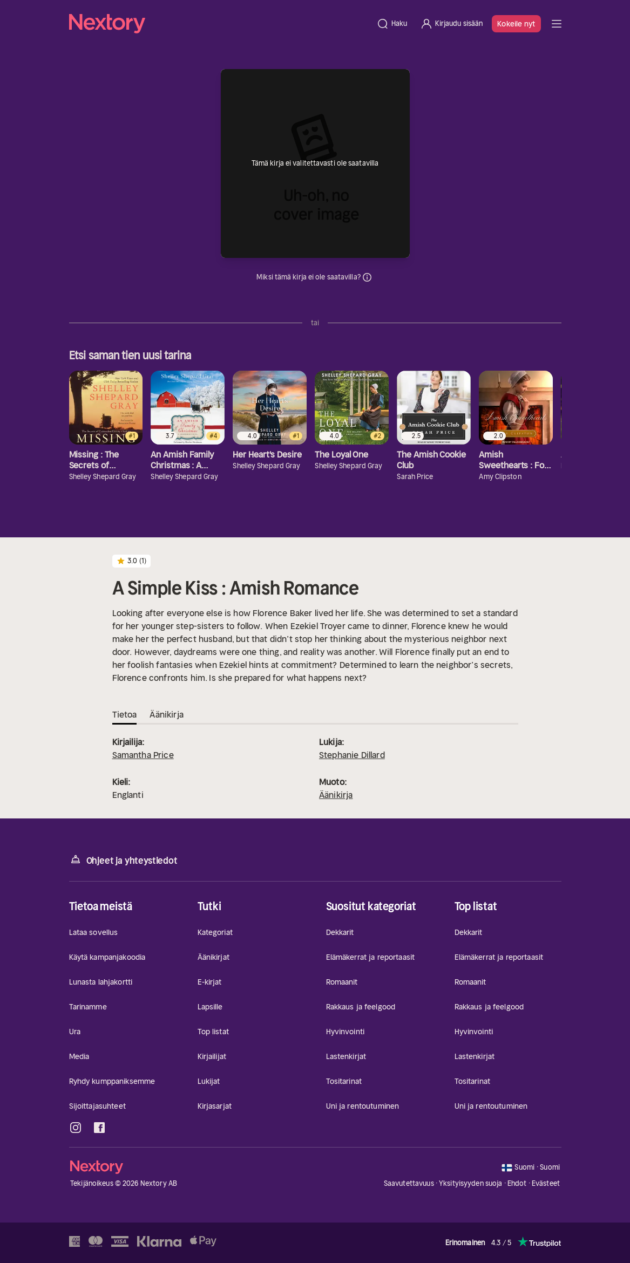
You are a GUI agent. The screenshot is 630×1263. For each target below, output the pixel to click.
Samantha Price (143, 754)
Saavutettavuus (409, 1183)
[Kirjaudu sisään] (451, 24)
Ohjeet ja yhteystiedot (123, 859)
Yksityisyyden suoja (470, 1183)
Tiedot (367, 277)
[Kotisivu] (219, 23)
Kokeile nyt (516, 24)
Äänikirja (336, 794)
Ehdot (517, 1183)
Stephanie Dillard (352, 754)
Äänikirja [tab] (166, 714)
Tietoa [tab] (124, 714)
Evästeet (546, 1183)
